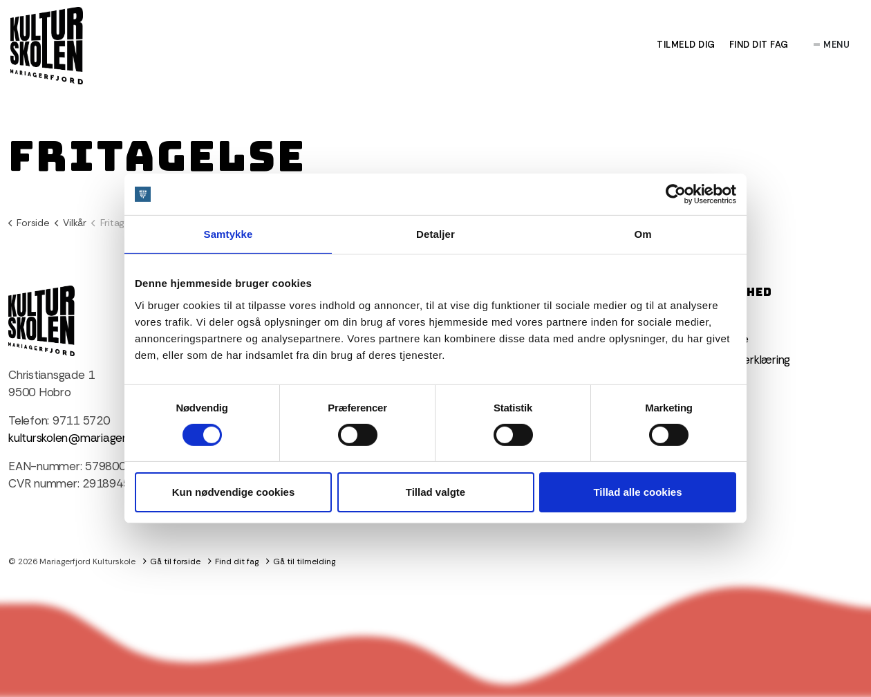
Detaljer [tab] (435, 234)
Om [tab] (642, 234)
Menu (832, 45)
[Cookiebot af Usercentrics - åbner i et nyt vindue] (675, 194)
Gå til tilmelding (300, 561)
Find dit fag (759, 44)
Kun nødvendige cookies (233, 492)
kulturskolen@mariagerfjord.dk (86, 437)
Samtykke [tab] (228, 234)
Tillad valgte (435, 492)
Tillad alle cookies (637, 492)
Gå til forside (171, 561)
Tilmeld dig (686, 44)
